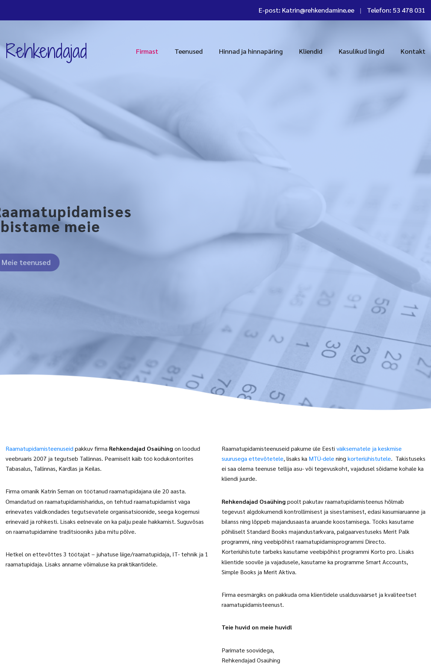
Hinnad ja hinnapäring (251, 51)
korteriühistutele (369, 458)
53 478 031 (409, 10)
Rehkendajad (46, 51)
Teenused (189, 51)
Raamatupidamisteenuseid (39, 448)
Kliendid (310, 51)
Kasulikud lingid (361, 51)
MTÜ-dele (321, 458)
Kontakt (413, 51)
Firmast (147, 51)
